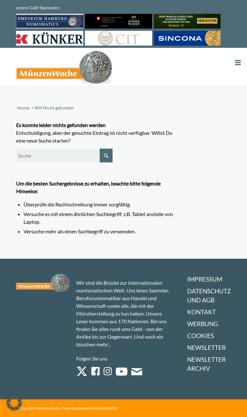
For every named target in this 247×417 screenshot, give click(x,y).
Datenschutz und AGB (209, 295)
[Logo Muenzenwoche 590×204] (64, 68)
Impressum (204, 279)
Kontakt (201, 312)
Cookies (200, 335)
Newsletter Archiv (206, 364)
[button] (14, 403)
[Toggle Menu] (238, 62)
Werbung (202, 323)
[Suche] (64, 155)
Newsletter (206, 347)
